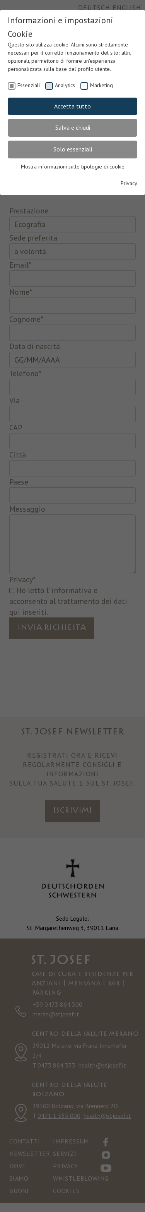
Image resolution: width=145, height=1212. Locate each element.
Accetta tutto (72, 106)
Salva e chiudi (72, 127)
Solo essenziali (72, 149)
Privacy (129, 183)
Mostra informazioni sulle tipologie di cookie (73, 166)
